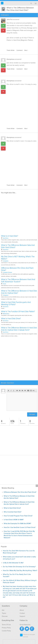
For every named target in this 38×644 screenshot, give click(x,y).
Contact (22, 613)
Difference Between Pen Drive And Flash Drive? (17, 269)
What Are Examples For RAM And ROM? (17, 524)
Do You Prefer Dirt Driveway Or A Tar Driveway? (19, 567)
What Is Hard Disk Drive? (11, 318)
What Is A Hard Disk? (9, 236)
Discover (5, 616)
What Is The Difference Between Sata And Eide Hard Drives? (18, 246)
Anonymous (10, 59)
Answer (32, 414)
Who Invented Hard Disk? (12, 512)
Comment (19, 50)
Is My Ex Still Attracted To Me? (13, 563)
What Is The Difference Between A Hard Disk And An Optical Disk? (19, 292)
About (22, 610)
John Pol (9, 19)
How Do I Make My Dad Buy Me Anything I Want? (20, 571)
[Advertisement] (19, 105)
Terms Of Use (6, 625)
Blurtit (2, 3)
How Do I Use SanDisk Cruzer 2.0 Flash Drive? (19, 527)
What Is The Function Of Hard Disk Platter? (18, 311)
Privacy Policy (6, 628)
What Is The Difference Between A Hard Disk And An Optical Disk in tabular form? (19, 329)
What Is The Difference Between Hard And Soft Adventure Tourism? (18, 280)
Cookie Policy (6, 631)
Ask (3, 610)
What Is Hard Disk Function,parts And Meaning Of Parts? (16, 303)
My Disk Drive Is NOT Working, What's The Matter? (17, 257)
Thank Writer (11, 50)
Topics (4, 613)
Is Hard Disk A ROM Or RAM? (14, 520)
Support (22, 616)
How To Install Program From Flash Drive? (18, 516)
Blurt (25, 50)
